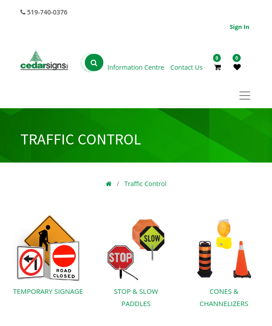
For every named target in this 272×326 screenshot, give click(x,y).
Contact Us (186, 67)
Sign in (239, 27)
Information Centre (136, 67)
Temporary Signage (48, 291)
